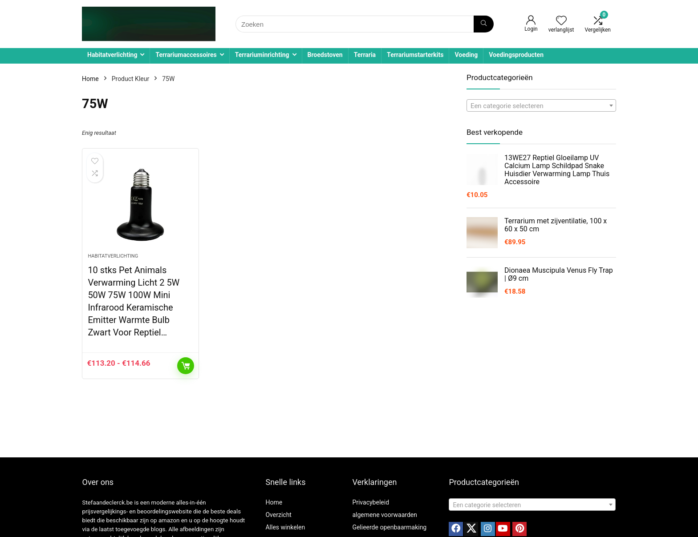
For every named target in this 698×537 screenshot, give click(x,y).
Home (90, 78)
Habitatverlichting (112, 54)
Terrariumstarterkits (415, 54)
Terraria (365, 54)
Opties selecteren (185, 365)
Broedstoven (325, 54)
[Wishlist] (561, 21)
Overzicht (278, 514)
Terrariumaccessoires (185, 54)
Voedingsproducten (516, 54)
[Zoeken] (484, 24)
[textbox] (541, 106)
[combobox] (541, 105)
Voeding (466, 54)
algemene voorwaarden (384, 514)
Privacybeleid (370, 502)
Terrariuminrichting (262, 54)
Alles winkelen (285, 527)
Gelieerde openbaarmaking (389, 527)
